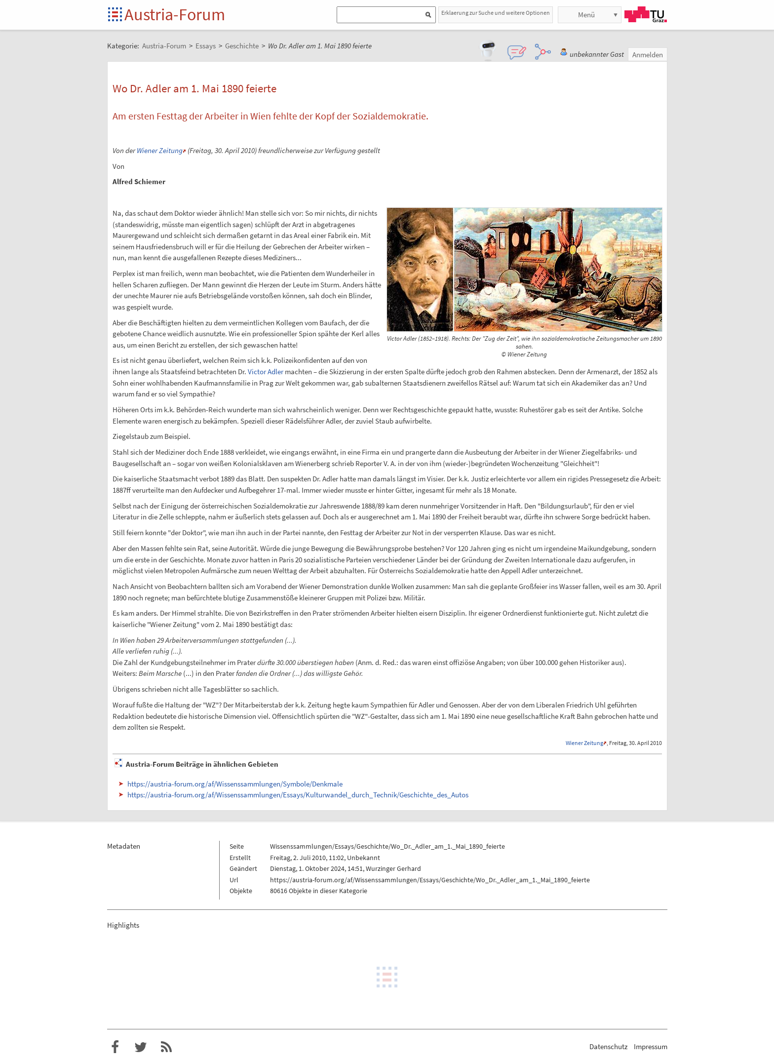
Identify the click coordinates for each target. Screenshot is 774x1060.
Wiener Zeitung (160, 150)
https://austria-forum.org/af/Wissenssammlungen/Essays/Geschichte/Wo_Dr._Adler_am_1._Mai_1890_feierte (430, 879)
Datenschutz (608, 1046)
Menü (586, 14)
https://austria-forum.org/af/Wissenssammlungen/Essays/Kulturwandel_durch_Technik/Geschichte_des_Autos (297, 794)
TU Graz (645, 14)
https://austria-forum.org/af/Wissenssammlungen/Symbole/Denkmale (235, 783)
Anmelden (647, 54)
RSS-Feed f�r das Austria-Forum (166, 1047)
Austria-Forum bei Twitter (141, 1047)
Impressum (650, 1046)
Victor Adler (265, 371)
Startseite (115, 15)
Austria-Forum (174, 14)
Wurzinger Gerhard (393, 868)
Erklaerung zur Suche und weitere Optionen (495, 12)
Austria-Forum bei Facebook (115, 1047)
